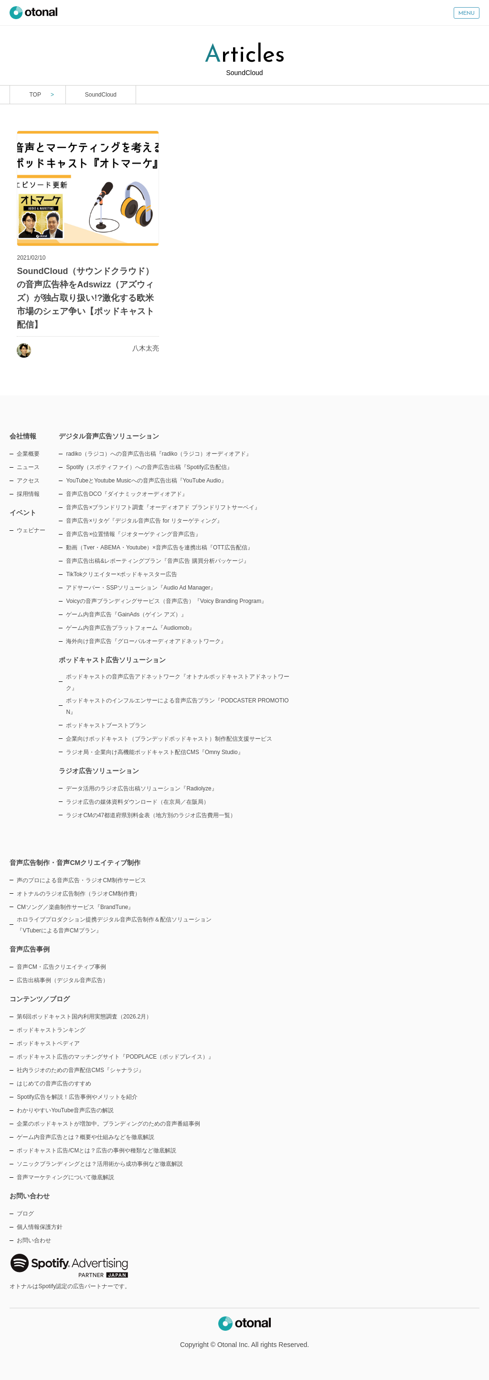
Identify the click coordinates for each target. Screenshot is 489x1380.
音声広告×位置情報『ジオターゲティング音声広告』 (133, 534)
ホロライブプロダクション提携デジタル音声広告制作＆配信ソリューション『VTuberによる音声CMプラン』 (114, 925)
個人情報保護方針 (40, 1227)
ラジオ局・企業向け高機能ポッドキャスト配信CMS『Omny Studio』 (154, 752)
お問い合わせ (34, 1240)
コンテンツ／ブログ (40, 999)
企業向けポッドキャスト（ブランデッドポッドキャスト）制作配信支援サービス (169, 738)
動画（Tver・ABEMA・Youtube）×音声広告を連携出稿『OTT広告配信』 (159, 547)
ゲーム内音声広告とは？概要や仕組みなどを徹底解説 (85, 1137)
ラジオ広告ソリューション (99, 771)
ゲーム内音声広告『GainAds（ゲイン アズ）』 (126, 614)
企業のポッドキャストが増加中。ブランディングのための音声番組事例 (108, 1123)
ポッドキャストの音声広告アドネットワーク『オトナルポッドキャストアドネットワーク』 (177, 682)
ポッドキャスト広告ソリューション (112, 660)
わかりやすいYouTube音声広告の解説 (65, 1110)
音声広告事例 (30, 949)
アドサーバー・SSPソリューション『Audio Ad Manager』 (141, 587)
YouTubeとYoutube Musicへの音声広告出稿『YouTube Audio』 (146, 480)
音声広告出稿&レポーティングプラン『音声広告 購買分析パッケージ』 (157, 561)
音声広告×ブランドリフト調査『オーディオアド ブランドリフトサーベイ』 (163, 507)
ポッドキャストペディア (48, 1043)
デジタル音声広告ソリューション (109, 436)
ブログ (25, 1213)
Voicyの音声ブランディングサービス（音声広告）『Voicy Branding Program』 (166, 601)
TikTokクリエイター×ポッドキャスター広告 (121, 574)
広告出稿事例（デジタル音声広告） (62, 980)
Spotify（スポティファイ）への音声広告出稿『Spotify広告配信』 (149, 467)
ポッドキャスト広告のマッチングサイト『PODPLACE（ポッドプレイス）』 (115, 1056)
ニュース (28, 467)
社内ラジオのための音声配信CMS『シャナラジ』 (80, 1070)
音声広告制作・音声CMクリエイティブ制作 (75, 862)
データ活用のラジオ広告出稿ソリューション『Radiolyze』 (141, 788)
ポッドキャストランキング (51, 1030)
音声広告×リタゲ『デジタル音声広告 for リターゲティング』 (144, 520)
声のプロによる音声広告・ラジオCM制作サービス (81, 880)
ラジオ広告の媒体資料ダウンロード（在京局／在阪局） (137, 802)
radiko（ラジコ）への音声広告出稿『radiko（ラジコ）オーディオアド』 (159, 453)
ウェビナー (31, 530)
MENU (466, 13)
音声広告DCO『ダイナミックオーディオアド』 (126, 494)
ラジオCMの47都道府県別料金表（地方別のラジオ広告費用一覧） (151, 815)
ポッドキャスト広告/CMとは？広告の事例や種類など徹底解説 (96, 1150)
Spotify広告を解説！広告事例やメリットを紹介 (77, 1097)
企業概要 (28, 453)
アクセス (28, 480)
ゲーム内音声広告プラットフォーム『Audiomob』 (130, 627)
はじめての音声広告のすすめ (54, 1083)
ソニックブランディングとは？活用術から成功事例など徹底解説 (100, 1164)
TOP (35, 94)
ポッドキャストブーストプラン (106, 725)
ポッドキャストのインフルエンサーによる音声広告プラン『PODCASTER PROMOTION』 (177, 706)
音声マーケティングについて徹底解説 (65, 1177)
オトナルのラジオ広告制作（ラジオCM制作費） (78, 893)
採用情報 (28, 494)
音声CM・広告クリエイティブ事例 (61, 967)
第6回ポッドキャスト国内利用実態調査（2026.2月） (84, 1016)
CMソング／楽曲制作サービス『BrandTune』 (75, 907)
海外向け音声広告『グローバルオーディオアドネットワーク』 (146, 641)
